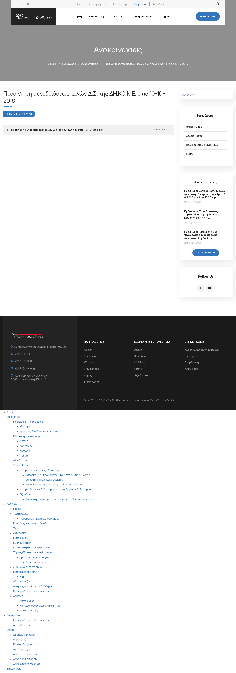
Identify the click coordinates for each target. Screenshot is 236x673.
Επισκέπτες (91, 356)
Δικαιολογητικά (22, 625)
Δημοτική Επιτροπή (25, 659)
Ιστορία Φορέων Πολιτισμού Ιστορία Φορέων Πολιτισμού (55, 489)
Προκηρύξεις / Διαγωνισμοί (202, 144)
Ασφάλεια (19, 533)
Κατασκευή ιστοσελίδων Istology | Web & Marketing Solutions (146, 400)
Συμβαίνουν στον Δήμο (27, 567)
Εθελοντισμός (22, 542)
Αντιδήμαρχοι (21, 649)
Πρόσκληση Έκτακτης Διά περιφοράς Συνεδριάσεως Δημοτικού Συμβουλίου (200, 235)
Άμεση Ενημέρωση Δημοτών (92, 4)
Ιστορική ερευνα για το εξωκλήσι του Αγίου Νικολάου (59, 499)
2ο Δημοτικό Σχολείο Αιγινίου (44, 479)
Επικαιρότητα (121, 4)
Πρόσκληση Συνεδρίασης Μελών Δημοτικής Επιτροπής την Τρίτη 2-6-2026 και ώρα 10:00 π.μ (205, 194)
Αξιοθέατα (141, 375)
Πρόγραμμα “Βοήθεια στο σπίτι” (40, 518)
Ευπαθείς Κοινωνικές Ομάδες (31, 523)
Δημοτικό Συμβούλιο (26, 654)
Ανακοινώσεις (89, 63)
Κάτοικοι (89, 362)
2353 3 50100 (23, 354)
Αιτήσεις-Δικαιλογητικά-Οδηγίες (33, 586)
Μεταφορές (27, 426)
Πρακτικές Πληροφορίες (28, 421)
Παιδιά (17, 508)
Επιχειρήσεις (91, 368)
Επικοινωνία (208, 16)
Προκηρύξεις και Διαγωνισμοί (31, 591)
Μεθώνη (139, 362)
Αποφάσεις (159, 4)
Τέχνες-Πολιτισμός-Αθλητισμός (33, 552)
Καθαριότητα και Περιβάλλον (31, 547)
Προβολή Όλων (206, 252)
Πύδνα (138, 368)
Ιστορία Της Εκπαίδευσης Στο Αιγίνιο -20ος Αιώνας (58, 474)
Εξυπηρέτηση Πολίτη (26, 571)
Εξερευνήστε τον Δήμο (27, 436)
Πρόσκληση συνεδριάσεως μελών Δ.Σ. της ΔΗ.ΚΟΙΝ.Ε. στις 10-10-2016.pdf (56, 129)
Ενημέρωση (140, 4)
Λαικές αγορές (29, 610)
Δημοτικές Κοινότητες (27, 663)
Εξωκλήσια (26, 494)
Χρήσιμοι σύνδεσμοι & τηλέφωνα (40, 605)
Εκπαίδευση (20, 537)
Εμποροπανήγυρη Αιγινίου (36, 557)
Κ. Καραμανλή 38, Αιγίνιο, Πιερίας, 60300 (40, 346)
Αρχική (52, 63)
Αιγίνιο (138, 349)
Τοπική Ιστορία (22, 465)
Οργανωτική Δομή (24, 634)
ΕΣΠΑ (189, 153)
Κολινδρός (140, 356)
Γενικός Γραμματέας (25, 644)
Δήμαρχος (19, 639)
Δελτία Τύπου (194, 135)
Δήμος (88, 375)
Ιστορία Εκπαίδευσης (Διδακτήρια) (41, 470)
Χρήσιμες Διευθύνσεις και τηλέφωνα (42, 431)
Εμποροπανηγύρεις (38, 562)
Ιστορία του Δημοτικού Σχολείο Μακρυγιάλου (54, 484)
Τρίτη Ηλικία (20, 513)
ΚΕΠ (22, 576)
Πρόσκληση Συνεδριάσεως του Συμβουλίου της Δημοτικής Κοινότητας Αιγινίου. (203, 214)
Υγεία (16, 528)
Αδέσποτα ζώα (22, 581)
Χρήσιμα (18, 596)
